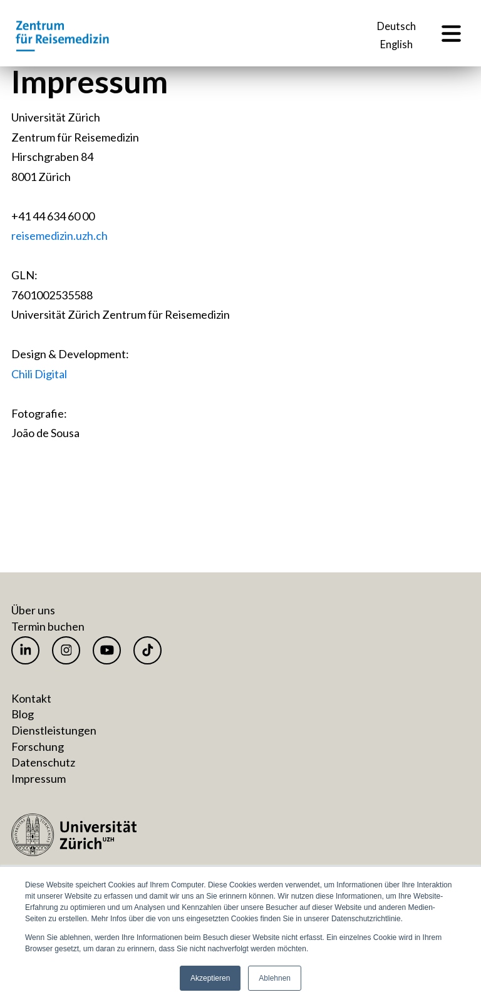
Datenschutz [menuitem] (43, 762)
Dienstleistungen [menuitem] (53, 730)
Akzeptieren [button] (210, 978)
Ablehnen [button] (275, 978)
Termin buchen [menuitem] (48, 626)
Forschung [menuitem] (37, 746)
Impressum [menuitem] (38, 778)
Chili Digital (39, 374)
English (396, 44)
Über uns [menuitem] (33, 610)
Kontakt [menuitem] (31, 698)
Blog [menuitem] (22, 714)
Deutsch (396, 26)
